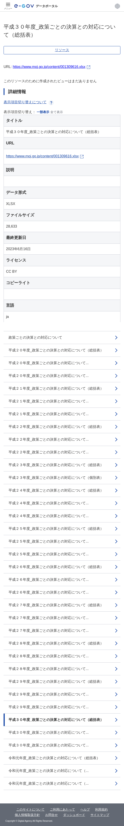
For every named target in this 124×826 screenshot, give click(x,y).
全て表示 (56, 112)
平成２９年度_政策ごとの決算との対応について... (49, 694)
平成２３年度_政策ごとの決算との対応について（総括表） (56, 465)
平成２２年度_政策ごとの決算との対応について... (49, 439)
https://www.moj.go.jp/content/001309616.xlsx (49, 67)
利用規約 (101, 809)
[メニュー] (8, 6)
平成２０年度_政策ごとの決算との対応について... (49, 363)
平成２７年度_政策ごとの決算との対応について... (49, 618)
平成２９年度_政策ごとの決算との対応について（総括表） (56, 681)
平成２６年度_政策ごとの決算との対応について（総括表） (56, 567)
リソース (62, 50)
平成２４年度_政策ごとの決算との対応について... (49, 503)
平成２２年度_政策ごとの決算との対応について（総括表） (56, 427)
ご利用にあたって (62, 809)
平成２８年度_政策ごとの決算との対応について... (49, 656)
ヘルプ (85, 809)
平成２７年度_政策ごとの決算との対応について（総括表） (56, 605)
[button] (117, 6)
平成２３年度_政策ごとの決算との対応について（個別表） (56, 478)
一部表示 (43, 112)
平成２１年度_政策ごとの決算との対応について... (49, 401)
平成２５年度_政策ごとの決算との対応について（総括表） (56, 528)
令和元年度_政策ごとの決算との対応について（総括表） (54, 758)
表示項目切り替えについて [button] (29, 102)
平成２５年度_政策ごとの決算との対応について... (49, 541)
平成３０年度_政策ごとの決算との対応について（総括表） (56, 720)
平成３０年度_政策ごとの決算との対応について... (49, 732)
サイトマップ (99, 815)
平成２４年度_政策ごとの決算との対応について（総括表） (56, 490)
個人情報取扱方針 (27, 815)
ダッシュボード (74, 815)
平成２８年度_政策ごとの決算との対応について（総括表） (56, 643)
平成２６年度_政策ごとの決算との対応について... (49, 579)
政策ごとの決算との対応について (35, 337)
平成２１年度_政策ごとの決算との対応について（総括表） (56, 388)
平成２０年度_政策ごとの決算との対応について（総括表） (56, 350)
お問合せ (51, 815)
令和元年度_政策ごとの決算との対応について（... (49, 771)
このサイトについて (30, 809)
